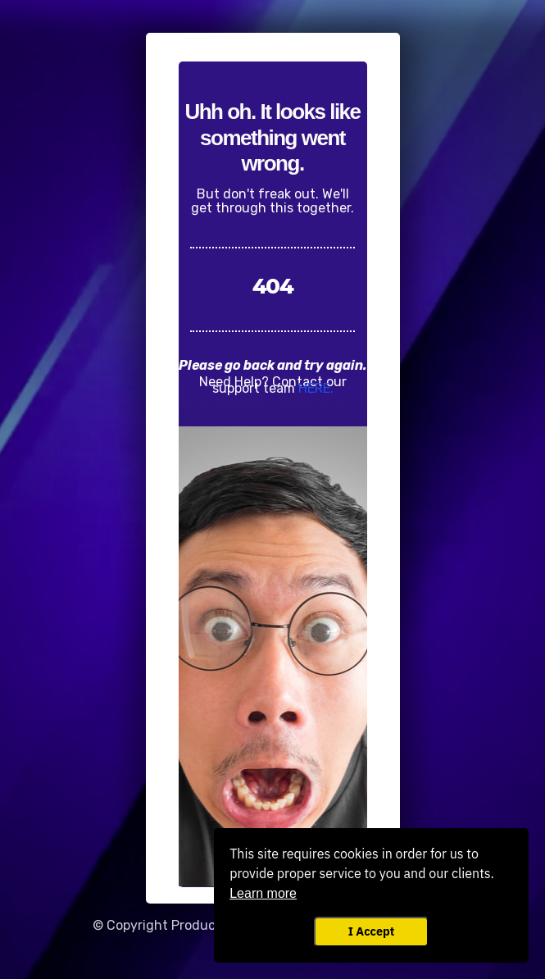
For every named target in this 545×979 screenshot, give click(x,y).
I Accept (371, 931)
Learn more (263, 893)
